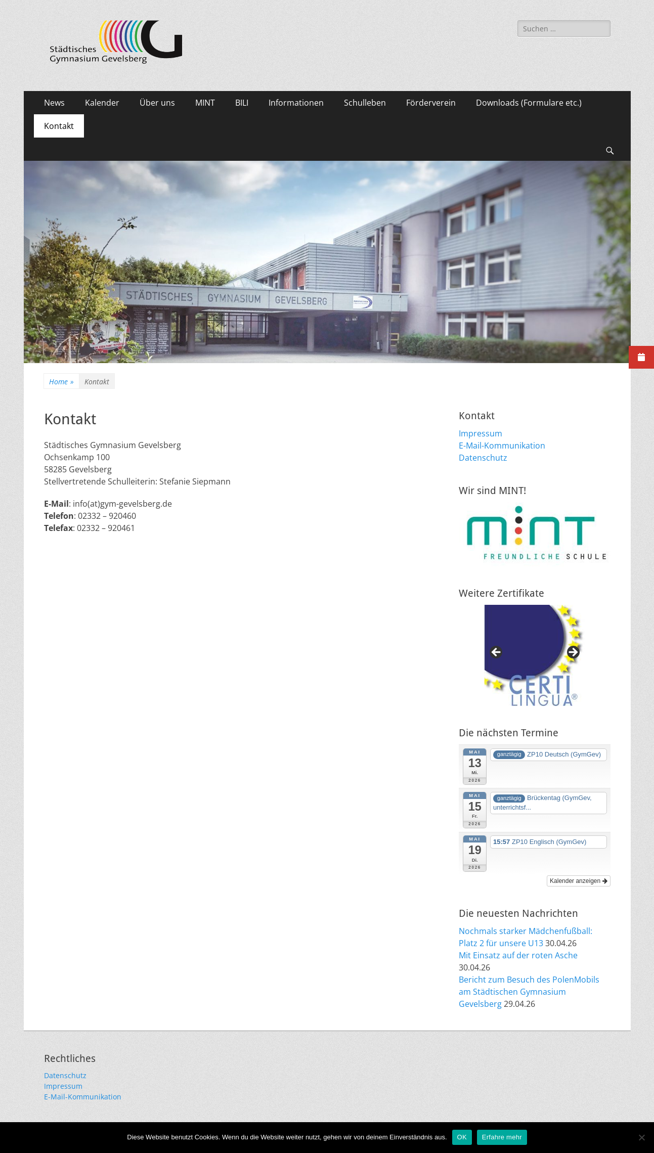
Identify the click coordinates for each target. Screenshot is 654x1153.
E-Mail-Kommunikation (502, 445)
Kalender (102, 102)
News (54, 102)
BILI (241, 102)
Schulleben (365, 102)
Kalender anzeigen (578, 880)
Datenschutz (483, 457)
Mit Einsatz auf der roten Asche (518, 955)
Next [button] (572, 652)
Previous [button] (496, 652)
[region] (534, 655)
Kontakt (59, 125)
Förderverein (431, 102)
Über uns (157, 102)
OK (462, 1137)
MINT (205, 102)
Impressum (480, 433)
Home (61, 381)
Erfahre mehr (502, 1137)
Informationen (296, 102)
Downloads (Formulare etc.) (529, 102)
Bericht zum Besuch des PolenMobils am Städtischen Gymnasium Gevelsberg (529, 991)
